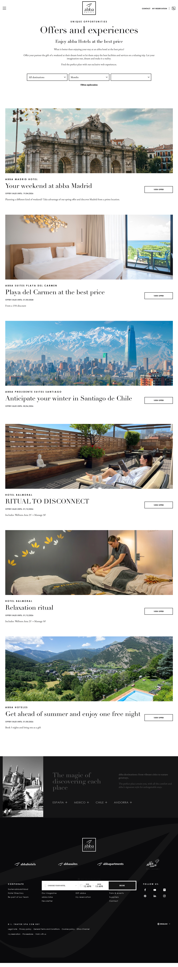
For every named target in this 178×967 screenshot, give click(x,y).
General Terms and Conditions (47, 933)
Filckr (164, 894)
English (163, 928)
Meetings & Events (119, 893)
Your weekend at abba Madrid (48, 190)
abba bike (47, 901)
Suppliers (114, 901)
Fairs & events (116, 897)
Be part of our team (18, 901)
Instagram (164, 900)
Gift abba (81, 897)
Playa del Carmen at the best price (55, 297)
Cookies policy (68, 933)
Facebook (144, 894)
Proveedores (28, 938)
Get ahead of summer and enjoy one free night (72, 718)
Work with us (40, 938)
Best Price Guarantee (91, 879)
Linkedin (154, 900)
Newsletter (47, 905)
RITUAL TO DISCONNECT (47, 506)
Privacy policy (25, 933)
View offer (159, 193)
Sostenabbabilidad (18, 893)
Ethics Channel (83, 933)
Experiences (82, 893)
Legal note (12, 933)
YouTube (154, 894)
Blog (44, 893)
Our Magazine (49, 897)
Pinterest (144, 900)
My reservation (155, 11)
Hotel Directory (16, 897)
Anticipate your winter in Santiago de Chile (68, 403)
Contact (142, 11)
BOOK (122, 885)
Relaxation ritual (29, 612)
